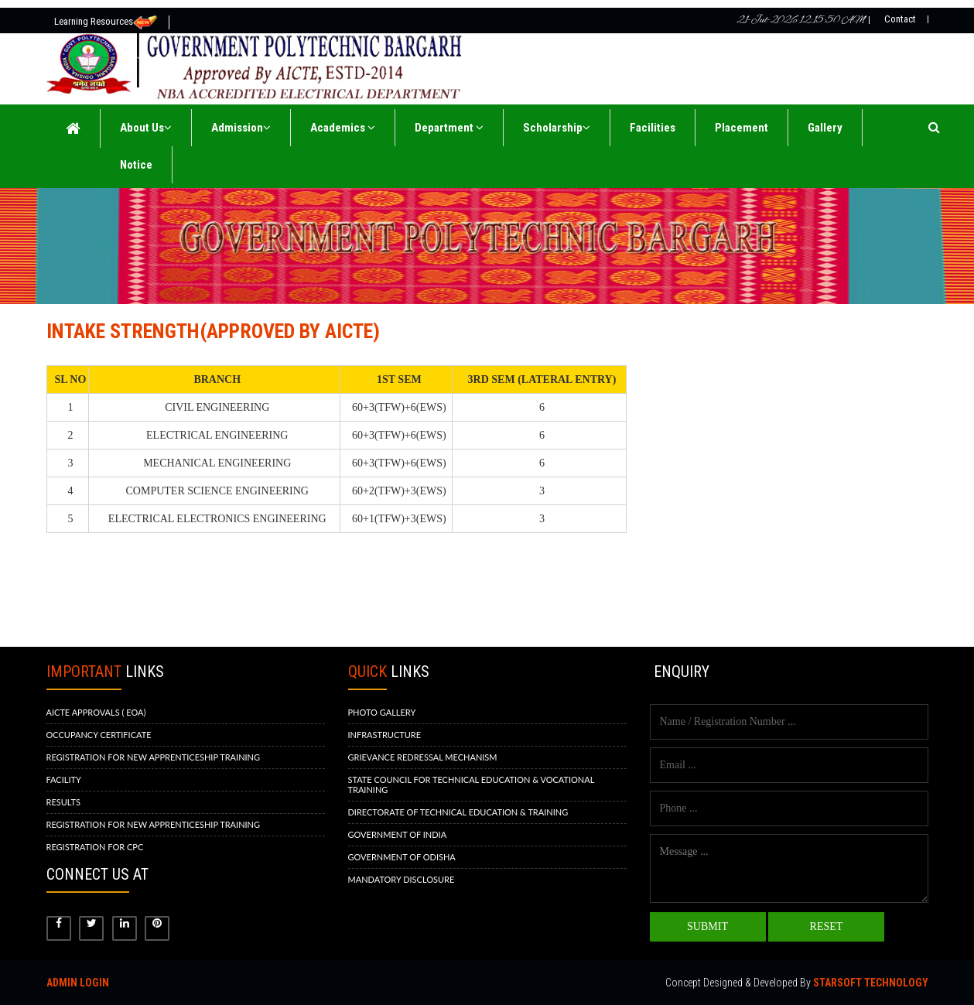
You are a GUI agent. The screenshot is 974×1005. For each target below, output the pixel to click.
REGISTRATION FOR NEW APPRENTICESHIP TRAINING (153, 757)
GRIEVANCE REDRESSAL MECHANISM (422, 757)
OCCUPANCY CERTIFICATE (99, 735)
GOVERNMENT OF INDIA (397, 834)
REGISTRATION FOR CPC (95, 847)
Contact (900, 19)
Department (449, 128)
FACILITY (63, 779)
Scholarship (556, 128)
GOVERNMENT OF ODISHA (402, 857)
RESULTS (63, 802)
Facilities (652, 128)
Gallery (825, 128)
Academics (342, 128)
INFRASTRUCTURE (385, 735)
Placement (741, 128)
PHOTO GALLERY (382, 712)
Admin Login (77, 982)
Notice (136, 165)
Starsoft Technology (870, 982)
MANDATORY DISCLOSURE (401, 879)
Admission (241, 128)
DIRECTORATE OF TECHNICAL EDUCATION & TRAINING (458, 812)
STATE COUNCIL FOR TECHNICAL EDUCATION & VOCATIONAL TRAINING (471, 784)
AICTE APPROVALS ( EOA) (96, 712)
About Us (146, 128)
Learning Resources (105, 22)
